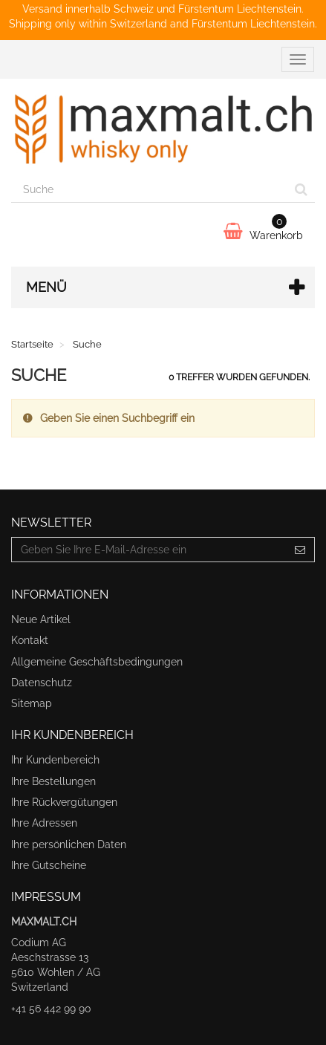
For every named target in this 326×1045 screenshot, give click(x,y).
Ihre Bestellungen (53, 781)
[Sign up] (300, 549)
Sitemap (31, 703)
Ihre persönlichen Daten (68, 844)
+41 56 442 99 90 (51, 1009)
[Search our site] (149, 190)
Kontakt (29, 640)
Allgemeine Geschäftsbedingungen (97, 662)
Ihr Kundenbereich (55, 760)
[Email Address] (149, 549)
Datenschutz (41, 682)
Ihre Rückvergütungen (64, 802)
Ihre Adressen (44, 823)
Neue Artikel (41, 619)
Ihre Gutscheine (48, 865)
